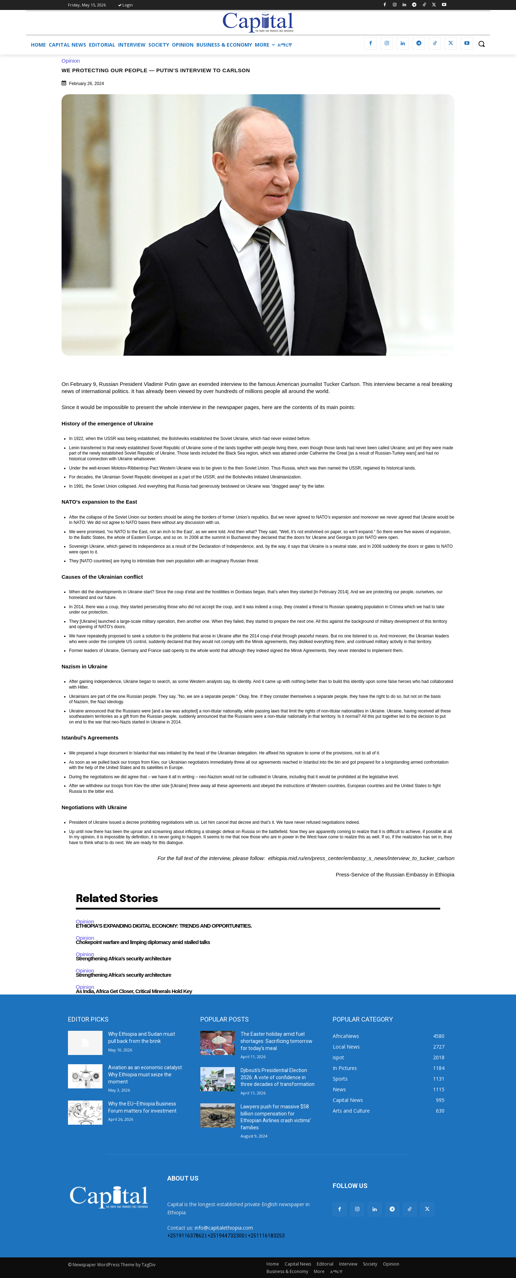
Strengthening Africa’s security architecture (123, 958)
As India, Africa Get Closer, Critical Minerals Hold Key (134, 991)
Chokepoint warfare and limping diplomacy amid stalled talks (143, 942)
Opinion (73, 60)
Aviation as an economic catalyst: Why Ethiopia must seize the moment (145, 1074)
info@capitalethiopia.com (224, 1227)
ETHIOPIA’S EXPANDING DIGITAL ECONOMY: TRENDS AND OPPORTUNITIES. (164, 926)
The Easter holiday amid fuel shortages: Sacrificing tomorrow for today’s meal (276, 1041)
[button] (481, 43)
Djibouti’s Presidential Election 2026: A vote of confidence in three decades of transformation (278, 1077)
